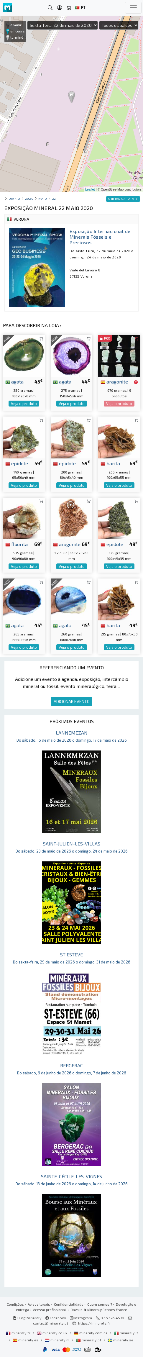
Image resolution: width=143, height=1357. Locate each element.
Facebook (55, 1318)
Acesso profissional (50, 1309)
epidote (16, 463)
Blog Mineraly (27, 1318)
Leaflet (90, 189)
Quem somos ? (99, 1304)
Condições (15, 1304)
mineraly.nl (57, 1340)
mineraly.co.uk (52, 1333)
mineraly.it (126, 1333)
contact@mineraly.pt (50, 1323)
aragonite (114, 381)
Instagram (81, 1318)
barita (110, 463)
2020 (29, 198)
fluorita (16, 544)
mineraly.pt (89, 1340)
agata (14, 381)
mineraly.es (26, 1340)
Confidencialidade (68, 1304)
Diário (14, 198)
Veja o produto (24, 403)
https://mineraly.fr (94, 1323)
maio (42, 198)
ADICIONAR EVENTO (72, 701)
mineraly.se (120, 1340)
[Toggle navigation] (133, 8)
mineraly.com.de (91, 1333)
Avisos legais (39, 1304)
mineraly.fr (18, 1333)
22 (54, 198)
